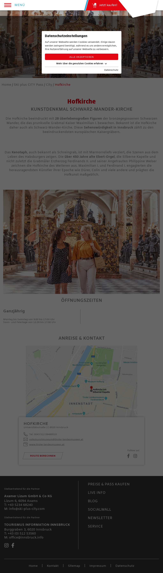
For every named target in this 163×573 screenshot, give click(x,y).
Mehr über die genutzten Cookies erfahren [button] (81, 63)
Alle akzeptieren (81, 57)
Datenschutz (111, 70)
